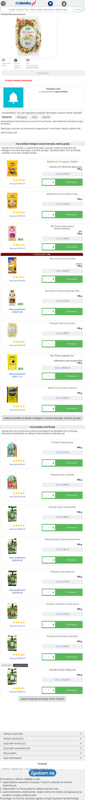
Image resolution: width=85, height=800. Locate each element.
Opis (34, 117)
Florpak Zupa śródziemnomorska (62, 539)
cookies (28, 778)
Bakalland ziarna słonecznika (62, 193)
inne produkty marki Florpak (42, 427)
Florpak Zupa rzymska (62, 474)
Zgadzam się (42, 773)
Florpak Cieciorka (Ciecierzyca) (62, 603)
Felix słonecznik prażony (62, 258)
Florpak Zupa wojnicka (62, 571)
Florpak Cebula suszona (62, 323)
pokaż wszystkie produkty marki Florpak (42, 698)
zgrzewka (20, 665)
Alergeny (22, 117)
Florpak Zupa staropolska (62, 506)
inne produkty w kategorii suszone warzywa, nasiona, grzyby (43, 143)
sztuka (6, 665)
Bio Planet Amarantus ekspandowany (62, 227)
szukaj (78, 9)
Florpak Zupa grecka (62, 442)
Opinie (46, 117)
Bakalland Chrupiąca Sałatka (62, 161)
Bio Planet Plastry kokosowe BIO (62, 290)
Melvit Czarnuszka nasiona (62, 387)
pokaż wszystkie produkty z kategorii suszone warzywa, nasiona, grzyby (42, 418)
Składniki (7, 117)
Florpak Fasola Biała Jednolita (62, 636)
